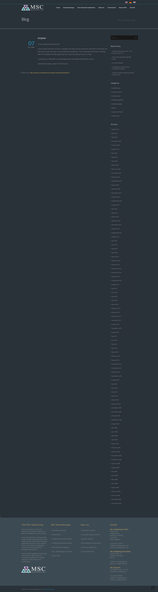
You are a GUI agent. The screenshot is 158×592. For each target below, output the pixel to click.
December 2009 (116, 408)
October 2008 (116, 463)
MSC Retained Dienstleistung (91, 543)
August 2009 (115, 424)
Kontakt (132, 8)
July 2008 (114, 471)
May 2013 (114, 249)
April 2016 (115, 161)
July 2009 (114, 428)
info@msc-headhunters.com (119, 545)
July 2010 (114, 384)
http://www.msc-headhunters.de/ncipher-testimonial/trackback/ (49, 73)
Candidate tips (116, 88)
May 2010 (114, 392)
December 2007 (116, 499)
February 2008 (116, 491)
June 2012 (115, 292)
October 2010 (116, 372)
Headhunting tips (117, 104)
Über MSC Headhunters (89, 547)
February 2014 (116, 221)
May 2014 (114, 213)
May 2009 (114, 436)
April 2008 (115, 483)
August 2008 (115, 467)
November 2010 (116, 368)
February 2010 (116, 404)
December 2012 (116, 268)
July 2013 (114, 241)
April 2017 (115, 137)
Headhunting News (117, 100)
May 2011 (114, 344)
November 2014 (116, 193)
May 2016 (114, 157)
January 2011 (116, 360)
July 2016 (114, 153)
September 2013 (117, 233)
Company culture (117, 92)
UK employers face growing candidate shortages (120, 68)
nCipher (42, 38)
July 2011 (114, 336)
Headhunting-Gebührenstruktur (62, 543)
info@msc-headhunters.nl (118, 578)
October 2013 (116, 229)
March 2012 (115, 304)
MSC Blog (126, 20)
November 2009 (116, 412)
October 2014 (116, 197)
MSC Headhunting (49, 589)
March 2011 (115, 352)
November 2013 (116, 225)
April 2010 (115, 396)
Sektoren (101, 8)
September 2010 (117, 376)
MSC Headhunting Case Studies (62, 551)
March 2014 (115, 217)
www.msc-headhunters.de (118, 564)
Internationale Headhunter (86, 8)
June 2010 (115, 388)
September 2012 (117, 280)
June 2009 (115, 432)
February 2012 (116, 308)
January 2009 (116, 452)
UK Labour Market (117, 63)
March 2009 (115, 444)
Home (58, 8)
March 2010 (115, 400)
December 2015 (116, 173)
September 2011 (117, 328)
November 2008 (116, 460)
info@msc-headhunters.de (118, 562)
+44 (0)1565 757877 (116, 543)
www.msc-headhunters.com (119, 547)
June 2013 (115, 245)
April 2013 (115, 252)
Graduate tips (116, 96)
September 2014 (117, 201)
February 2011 (116, 356)
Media (114, 108)
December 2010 (116, 364)
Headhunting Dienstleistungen (62, 539)
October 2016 (116, 145)
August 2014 (115, 205)
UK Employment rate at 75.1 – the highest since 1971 (122, 52)
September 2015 (117, 181)
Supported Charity (117, 112)
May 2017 (114, 133)
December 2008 (116, 455)
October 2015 (116, 177)
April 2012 (115, 300)
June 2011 (115, 340)
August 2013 (115, 237)
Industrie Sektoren (87, 539)
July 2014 (114, 209)
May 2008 (114, 479)
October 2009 (116, 416)
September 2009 (117, 420)
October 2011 (116, 324)
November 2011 (116, 320)
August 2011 (115, 332)
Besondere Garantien (59, 530)
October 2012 (116, 276)
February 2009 (116, 448)
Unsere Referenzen (88, 551)
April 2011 (115, 348)
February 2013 (116, 261)
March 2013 (115, 257)
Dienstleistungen (68, 8)
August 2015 (115, 185)
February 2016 (116, 169)
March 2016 (115, 165)
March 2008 (115, 487)
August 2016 (115, 149)
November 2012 (116, 272)
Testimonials (111, 8)
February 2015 (116, 189)
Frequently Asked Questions (91, 535)
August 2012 (115, 284)
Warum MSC (123, 8)
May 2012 (114, 296)
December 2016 (116, 141)
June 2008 (115, 475)
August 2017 (115, 129)
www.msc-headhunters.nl (118, 580)
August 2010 (115, 380)
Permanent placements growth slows (121, 58)
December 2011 (116, 316)
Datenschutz (56, 535)
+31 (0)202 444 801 (116, 576)
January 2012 (116, 312)
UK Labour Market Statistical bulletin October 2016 (123, 74)
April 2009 (115, 440)
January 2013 (116, 264)
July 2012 (114, 288)
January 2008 (116, 495)
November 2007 (116, 503)
